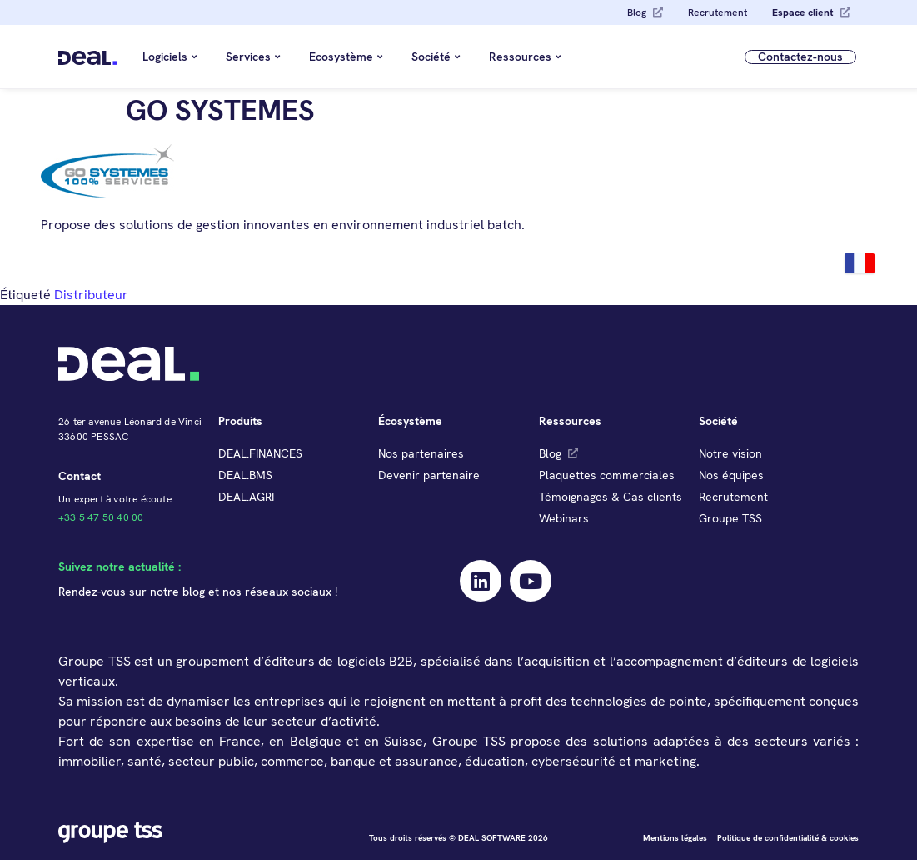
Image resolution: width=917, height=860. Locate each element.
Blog (636, 12)
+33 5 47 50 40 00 (100, 517)
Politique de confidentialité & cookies (788, 837)
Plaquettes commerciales (607, 475)
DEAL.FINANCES (260, 453)
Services (253, 56)
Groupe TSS (730, 518)
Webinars (564, 518)
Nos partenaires (421, 453)
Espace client (803, 12)
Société (435, 56)
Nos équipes (731, 475)
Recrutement (717, 12)
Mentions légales (675, 837)
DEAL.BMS (245, 475)
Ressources (525, 56)
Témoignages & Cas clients (610, 496)
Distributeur (91, 294)
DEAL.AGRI (246, 496)
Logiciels (169, 56)
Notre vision (730, 453)
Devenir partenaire (429, 475)
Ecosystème (345, 56)
